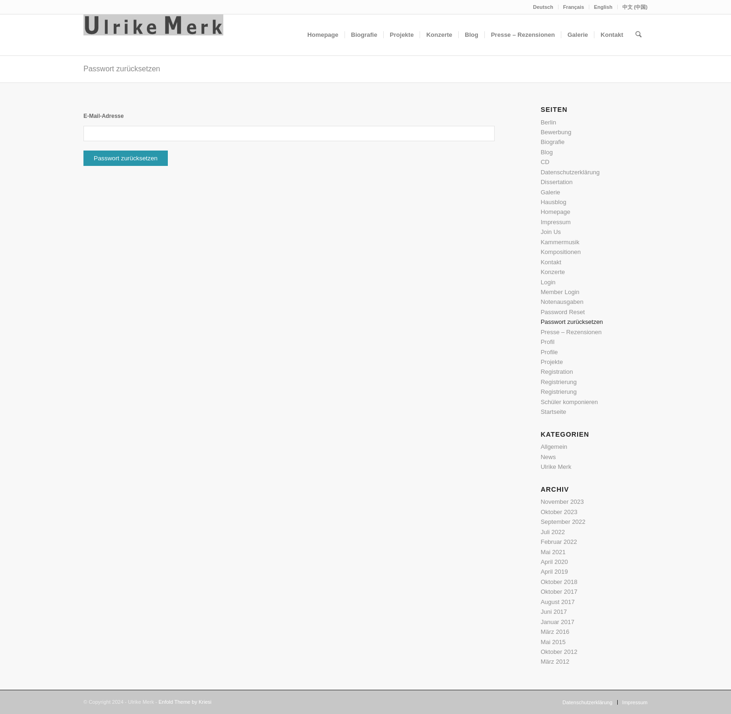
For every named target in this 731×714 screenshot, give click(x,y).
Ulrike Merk (556, 466)
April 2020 (554, 561)
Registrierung (559, 381)
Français (573, 7)
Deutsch (543, 7)
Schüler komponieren (569, 401)
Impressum (556, 222)
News (548, 456)
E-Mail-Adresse (103, 116)
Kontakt (551, 262)
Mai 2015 (553, 641)
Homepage (556, 211)
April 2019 (554, 571)
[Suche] (638, 34)
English (603, 7)
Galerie (550, 192)
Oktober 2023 (559, 511)
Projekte (552, 361)
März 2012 (555, 661)
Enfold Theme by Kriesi (185, 702)
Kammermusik (560, 242)
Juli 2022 (553, 532)
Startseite (553, 411)
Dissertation (557, 181)
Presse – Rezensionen (571, 332)
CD (545, 161)
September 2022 (563, 521)
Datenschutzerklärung (570, 172)
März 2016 (555, 631)
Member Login (560, 291)
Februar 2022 (559, 541)
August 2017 (558, 601)
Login (548, 282)
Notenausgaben (562, 301)
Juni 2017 (554, 611)
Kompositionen (561, 251)
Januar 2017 (557, 621)
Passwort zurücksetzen (121, 69)
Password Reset (563, 312)
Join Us (551, 231)
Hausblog (553, 202)
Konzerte (553, 271)
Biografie (553, 141)
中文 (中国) (635, 7)
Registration (557, 371)
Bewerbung (556, 132)
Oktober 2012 (559, 651)
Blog (547, 152)
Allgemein (554, 446)
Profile (549, 352)
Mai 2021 (553, 552)
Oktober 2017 (559, 591)
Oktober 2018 (559, 581)
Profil (548, 341)
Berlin (548, 122)
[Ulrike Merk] (153, 34)
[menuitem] (543, 7)
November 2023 (562, 501)
